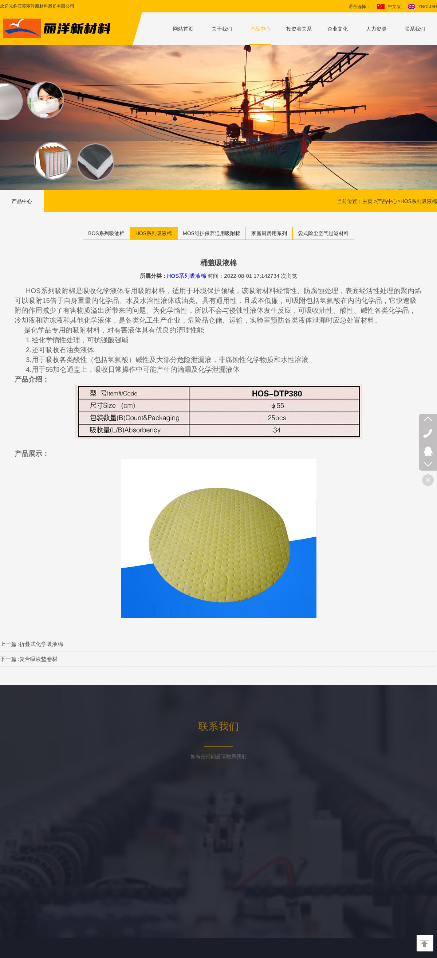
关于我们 (222, 29)
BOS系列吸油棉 (106, 233)
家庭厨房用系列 (269, 233)
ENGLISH (427, 6)
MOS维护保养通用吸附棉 (211, 233)
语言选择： (359, 6)
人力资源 (376, 29)
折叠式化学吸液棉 (41, 644)
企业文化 (337, 29)
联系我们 (415, 29)
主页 (367, 201)
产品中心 (260, 29)
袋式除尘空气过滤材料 (323, 233)
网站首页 (183, 29)
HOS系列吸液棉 (419, 201)
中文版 (394, 6)
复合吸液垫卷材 (38, 659)
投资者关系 (299, 29)
